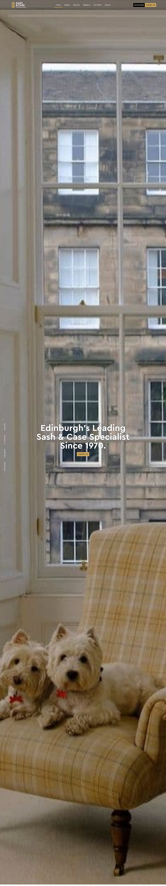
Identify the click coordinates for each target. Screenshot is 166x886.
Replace (86, 5)
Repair (67, 5)
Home (58, 5)
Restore (76, 5)
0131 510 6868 (139, 5)
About (107, 5)
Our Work (97, 5)
